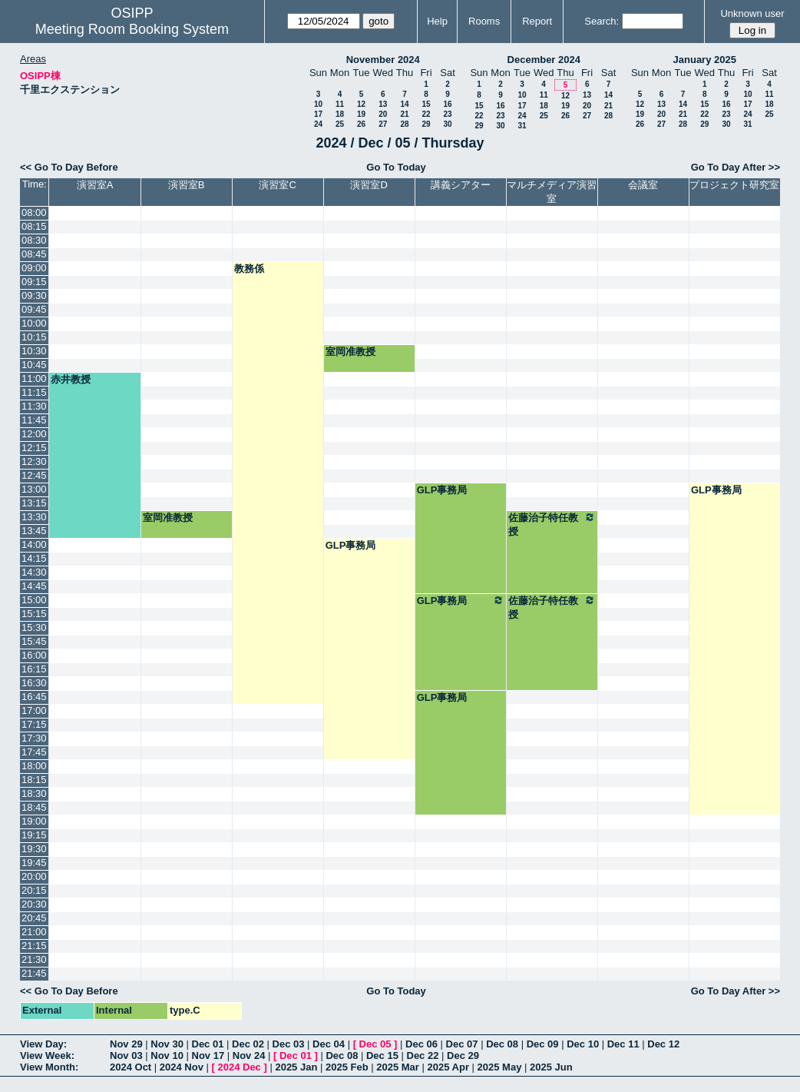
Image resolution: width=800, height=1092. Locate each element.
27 (383, 124)
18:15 (34, 779)
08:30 (34, 240)
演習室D (368, 185)
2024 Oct (130, 1067)
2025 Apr (448, 1067)
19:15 (34, 835)
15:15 (34, 613)
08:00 (34, 212)
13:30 (34, 517)
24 (318, 124)
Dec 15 (382, 1055)
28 (404, 124)
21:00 (34, 932)
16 (447, 104)
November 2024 (383, 59)
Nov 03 (126, 1055)
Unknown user (752, 13)
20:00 (34, 876)
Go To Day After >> (735, 167)
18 (340, 114)
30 (447, 124)
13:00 (34, 489)
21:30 (34, 959)
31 (521, 125)
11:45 (34, 420)
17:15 (34, 724)
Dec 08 (502, 1044)
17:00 (34, 710)
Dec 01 (208, 1044)
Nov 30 (166, 1044)
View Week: (47, 1055)
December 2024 (543, 59)
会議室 (643, 185)
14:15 (34, 558)
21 (404, 114)
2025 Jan (296, 1067)
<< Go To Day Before (69, 167)
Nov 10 (166, 1055)
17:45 (34, 752)
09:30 (34, 295)
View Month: (49, 1067)
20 (383, 114)
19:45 (34, 862)
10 (318, 104)
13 (383, 104)
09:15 (34, 281)
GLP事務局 (442, 490)
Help (437, 21)
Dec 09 (543, 1044)
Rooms (484, 21)
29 (425, 124)
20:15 (34, 890)
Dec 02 (248, 1044)
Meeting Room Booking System (132, 29)
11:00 (34, 378)
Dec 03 (289, 1044)
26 (361, 124)
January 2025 (704, 59)
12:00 (34, 434)
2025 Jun (551, 1067)
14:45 (34, 586)
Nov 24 (249, 1055)
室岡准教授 (350, 351)
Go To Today (396, 167)
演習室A (95, 185)
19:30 (34, 849)
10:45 (34, 364)
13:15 (34, 503)
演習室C (277, 185)
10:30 (34, 351)
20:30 (34, 904)
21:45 (34, 973)
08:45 (34, 254)
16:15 (34, 669)
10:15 (34, 337)
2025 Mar (397, 1067)
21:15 (34, 945)
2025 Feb (347, 1067)
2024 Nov (181, 1067)
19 (361, 114)
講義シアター (461, 185)
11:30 (34, 406)
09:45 (34, 309)
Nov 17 (208, 1055)
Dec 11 (623, 1044)
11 (340, 104)
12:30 (34, 461)
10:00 (34, 323)
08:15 (34, 226)
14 (404, 104)
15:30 (34, 627)
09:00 (34, 268)
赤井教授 (71, 379)
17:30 (34, 738)
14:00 (34, 544)
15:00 (34, 600)
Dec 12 (663, 1044)
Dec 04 (328, 1044)
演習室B (186, 185)
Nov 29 (126, 1044)
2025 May (500, 1067)
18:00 (34, 766)
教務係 (249, 268)
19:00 (34, 821)
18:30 (34, 793)
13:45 (34, 530)
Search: (601, 21)
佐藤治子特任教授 (552, 524)
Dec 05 (375, 1044)
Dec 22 (423, 1055)
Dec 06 (421, 1044)
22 (425, 114)
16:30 (34, 683)
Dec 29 (463, 1055)
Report (537, 21)
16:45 (34, 696)
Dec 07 (462, 1044)
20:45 (34, 918)
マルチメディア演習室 (552, 191)
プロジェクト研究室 (734, 185)
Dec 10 (583, 1044)
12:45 (34, 475)
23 (447, 114)
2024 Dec (238, 1067)
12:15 (34, 447)
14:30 (34, 572)
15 (425, 104)
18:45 (34, 807)
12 (361, 104)
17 (318, 114)
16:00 (34, 655)
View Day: (43, 1044)
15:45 (34, 641)
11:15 (34, 392)
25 (340, 124)
